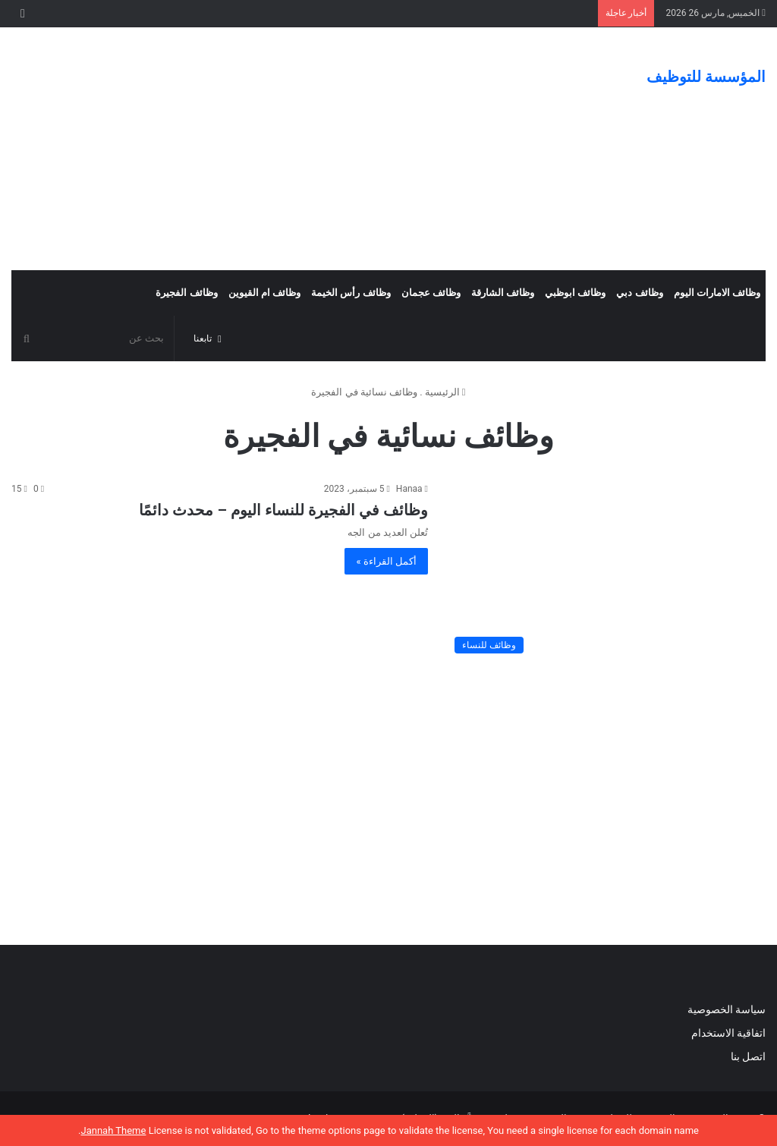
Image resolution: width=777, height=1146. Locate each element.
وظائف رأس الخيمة (350, 292)
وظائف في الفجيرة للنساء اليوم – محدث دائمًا (283, 510)
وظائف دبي (639, 292)
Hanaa (409, 488)
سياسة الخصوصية (726, 1009)
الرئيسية (445, 392)
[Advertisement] (259, 149)
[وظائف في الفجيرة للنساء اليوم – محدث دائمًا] (606, 571)
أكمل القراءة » (386, 561)
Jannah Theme (113, 1130)
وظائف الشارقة (502, 292)
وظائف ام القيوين (264, 292)
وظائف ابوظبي (575, 292)
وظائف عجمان (431, 292)
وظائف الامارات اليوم (717, 292)
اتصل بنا (747, 1056)
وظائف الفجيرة (186, 292)
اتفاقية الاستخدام (728, 1033)
